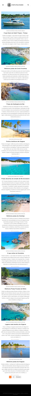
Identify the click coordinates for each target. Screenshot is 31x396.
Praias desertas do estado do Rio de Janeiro (15, 179)
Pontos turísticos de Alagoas (15, 141)
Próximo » (18, 377)
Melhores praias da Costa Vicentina (15, 68)
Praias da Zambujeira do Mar (15, 104)
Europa (19, 30)
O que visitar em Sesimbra (15, 253)
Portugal (23, 66)
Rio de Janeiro (20, 176)
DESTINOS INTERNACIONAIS (11, 30)
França (23, 30)
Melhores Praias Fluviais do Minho (15, 289)
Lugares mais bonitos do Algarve (15, 324)
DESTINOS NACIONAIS (17, 139)
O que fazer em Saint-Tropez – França (15, 33)
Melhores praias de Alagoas (15, 361)
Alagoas (11, 139)
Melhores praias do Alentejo (15, 216)
